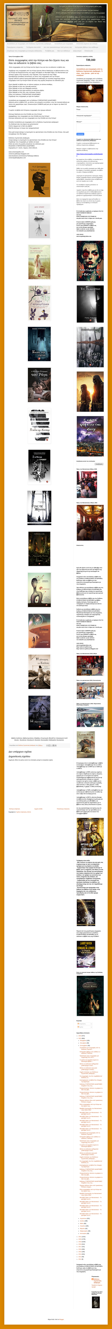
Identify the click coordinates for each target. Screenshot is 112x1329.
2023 (80, 1036)
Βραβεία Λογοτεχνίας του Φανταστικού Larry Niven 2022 (91, 1109)
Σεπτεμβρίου (84, 1045)
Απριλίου (83, 1226)
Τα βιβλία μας (49, 51)
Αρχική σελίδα (38, 809)
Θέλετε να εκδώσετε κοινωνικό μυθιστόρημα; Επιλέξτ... (88, 1068)
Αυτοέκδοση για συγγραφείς (63, 44)
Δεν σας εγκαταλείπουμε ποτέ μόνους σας (58, 47)
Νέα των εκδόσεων (63, 51)
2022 (80, 1038)
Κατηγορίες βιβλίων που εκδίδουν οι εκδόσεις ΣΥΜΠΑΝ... (90, 1052)
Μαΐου (82, 1223)
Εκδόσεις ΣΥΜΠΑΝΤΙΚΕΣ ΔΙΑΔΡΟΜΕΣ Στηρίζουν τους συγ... (91, 1084)
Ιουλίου (82, 1221)
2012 (80, 1259)
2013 (80, 1257)
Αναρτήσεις (82, 1024)
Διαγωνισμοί (77, 51)
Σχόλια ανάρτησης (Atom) (23, 812)
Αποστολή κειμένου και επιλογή (86, 44)
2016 (80, 1249)
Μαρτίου (82, 1228)
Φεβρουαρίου (84, 1231)
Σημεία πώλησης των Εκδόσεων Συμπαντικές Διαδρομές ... (89, 1072)
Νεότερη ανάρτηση (14, 809)
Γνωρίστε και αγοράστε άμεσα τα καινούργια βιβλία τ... (89, 1060)
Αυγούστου (83, 1218)
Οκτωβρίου (83, 1043)
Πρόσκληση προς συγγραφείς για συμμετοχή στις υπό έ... (89, 1056)
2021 (80, 1236)
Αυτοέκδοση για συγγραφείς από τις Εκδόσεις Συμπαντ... (90, 1048)
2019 (80, 1241)
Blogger (61, 1319)
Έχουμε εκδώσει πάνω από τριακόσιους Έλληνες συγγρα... (91, 1101)
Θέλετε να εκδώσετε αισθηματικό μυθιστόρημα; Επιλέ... (89, 1064)
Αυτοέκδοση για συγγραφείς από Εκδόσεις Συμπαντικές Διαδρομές (29, 44)
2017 (80, 1246)
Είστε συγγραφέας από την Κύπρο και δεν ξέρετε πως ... (90, 1105)
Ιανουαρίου (83, 1233)
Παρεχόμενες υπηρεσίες (15, 47)
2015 (80, 1251)
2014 (80, 1254)
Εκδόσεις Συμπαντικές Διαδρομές (97, 1281)
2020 (80, 1239)
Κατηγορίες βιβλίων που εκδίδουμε (86, 47)
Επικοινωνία (89, 51)
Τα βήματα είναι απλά (33, 47)
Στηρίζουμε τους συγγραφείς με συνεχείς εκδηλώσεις (24, 51)
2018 (80, 1244)
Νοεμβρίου (83, 1040)
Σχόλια (80, 1027)
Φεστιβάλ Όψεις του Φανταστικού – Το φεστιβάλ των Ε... (91, 1113)
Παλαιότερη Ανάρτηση (63, 809)
